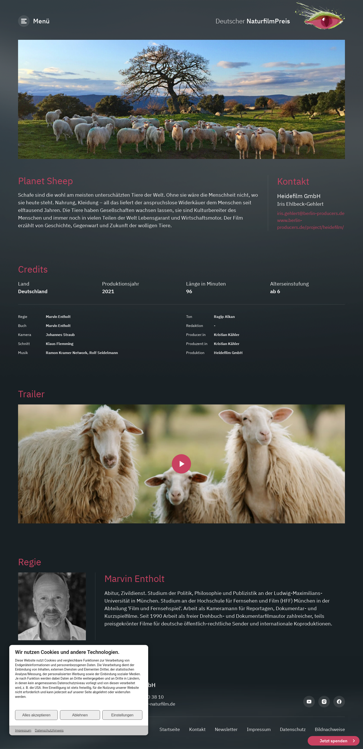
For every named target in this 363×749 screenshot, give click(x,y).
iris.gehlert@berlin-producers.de (310, 213)
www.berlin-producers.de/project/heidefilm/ (310, 223)
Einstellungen (122, 715)
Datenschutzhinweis (49, 730)
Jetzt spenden (333, 740)
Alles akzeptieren (36, 715)
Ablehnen (80, 715)
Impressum (23, 730)
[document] (78, 679)
